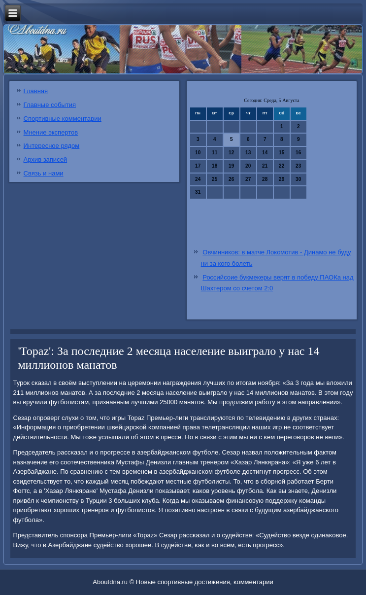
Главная (36, 91)
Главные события (50, 104)
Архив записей (45, 159)
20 (248, 166)
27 (248, 179)
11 (214, 152)
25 (214, 179)
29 (281, 179)
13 (248, 152)
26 (231, 179)
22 (281, 166)
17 (197, 166)
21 (264, 166)
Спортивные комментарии (62, 118)
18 (214, 166)
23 (298, 166)
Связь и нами (44, 173)
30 (298, 179)
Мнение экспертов (51, 132)
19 (231, 166)
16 (298, 152)
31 (197, 192)
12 (231, 152)
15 (281, 152)
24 (197, 179)
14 (264, 152)
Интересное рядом (52, 145)
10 (197, 152)
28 (264, 179)
